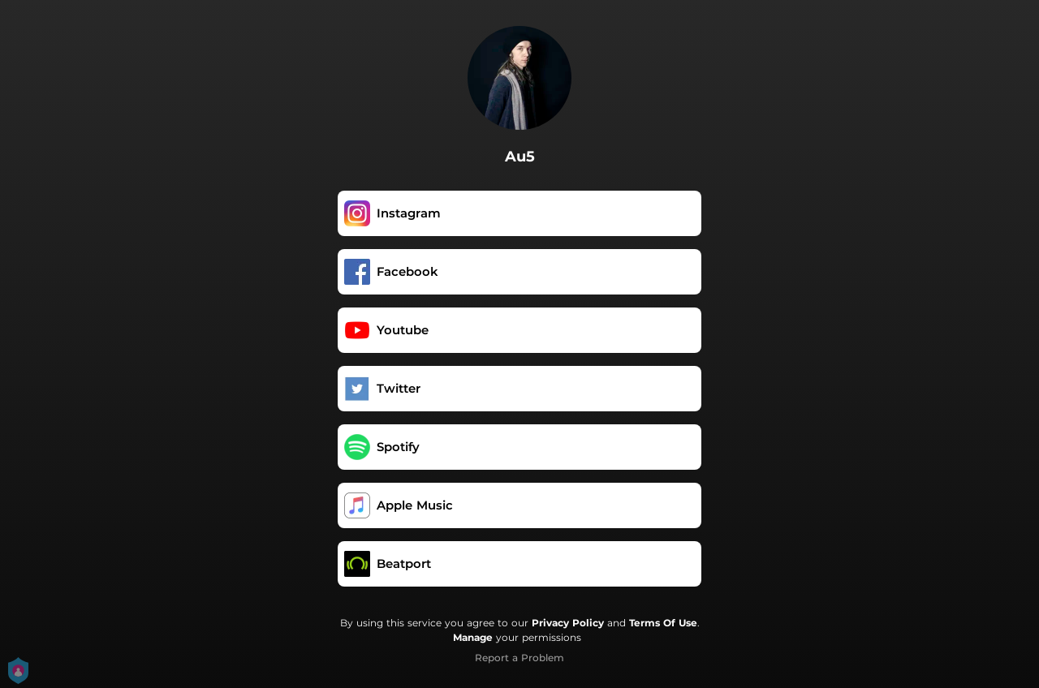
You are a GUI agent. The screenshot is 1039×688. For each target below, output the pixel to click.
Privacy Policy (568, 623)
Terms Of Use (663, 623)
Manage (473, 637)
